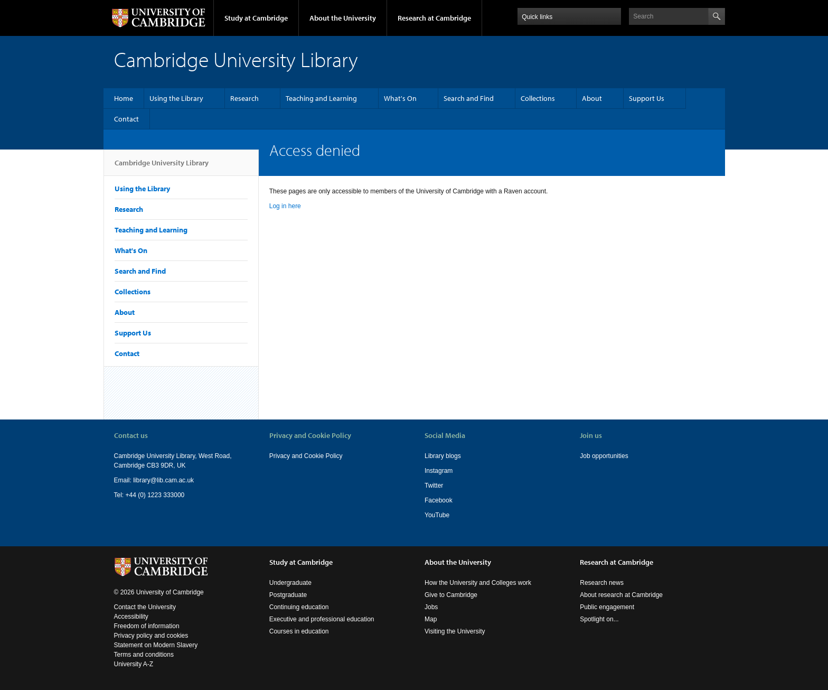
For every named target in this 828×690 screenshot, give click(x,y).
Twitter (434, 485)
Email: (124, 480)
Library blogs (443, 456)
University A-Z (134, 664)
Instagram (439, 470)
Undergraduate (290, 582)
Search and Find (469, 98)
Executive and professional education (321, 619)
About (592, 98)
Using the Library (176, 98)
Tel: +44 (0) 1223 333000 (149, 495)
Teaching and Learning (321, 98)
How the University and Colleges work (478, 582)
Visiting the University (455, 631)
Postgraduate (288, 595)
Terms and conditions (144, 654)
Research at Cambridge (434, 18)
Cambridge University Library (162, 167)
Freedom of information (147, 626)
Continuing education (299, 607)
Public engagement (607, 607)
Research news (602, 582)
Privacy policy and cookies (151, 635)
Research (244, 98)
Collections (538, 98)
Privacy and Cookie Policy (306, 456)
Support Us (646, 98)
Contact (126, 119)
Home (123, 98)
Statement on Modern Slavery (156, 645)
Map (431, 619)
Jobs (431, 607)
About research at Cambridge (621, 595)
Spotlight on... (599, 619)
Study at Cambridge (256, 18)
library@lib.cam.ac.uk (163, 480)
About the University (342, 18)
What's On (400, 98)
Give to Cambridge (451, 595)
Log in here (285, 206)
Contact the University (145, 607)
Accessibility (131, 616)
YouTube (437, 515)
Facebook (439, 500)
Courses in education (299, 631)
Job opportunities (604, 456)
